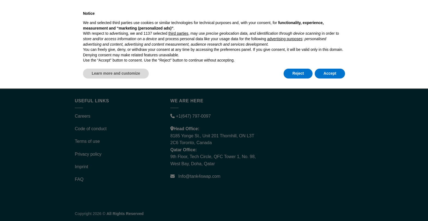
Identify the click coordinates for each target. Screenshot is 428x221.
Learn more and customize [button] (116, 206)
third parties (178, 166)
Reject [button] (298, 206)
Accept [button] (329, 206)
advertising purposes (284, 171)
